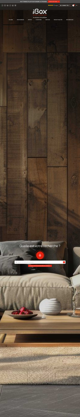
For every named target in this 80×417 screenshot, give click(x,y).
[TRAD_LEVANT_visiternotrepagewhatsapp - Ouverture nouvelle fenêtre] (15, 5)
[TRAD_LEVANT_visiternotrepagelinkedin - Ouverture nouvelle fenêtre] (8, 5)
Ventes (30, 19)
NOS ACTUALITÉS (58, 19)
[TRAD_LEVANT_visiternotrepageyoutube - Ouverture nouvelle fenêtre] (13, 5)
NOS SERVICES (69, 19)
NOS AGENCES (20, 19)
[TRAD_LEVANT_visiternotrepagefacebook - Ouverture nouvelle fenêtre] (2, 5)
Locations (38, 19)
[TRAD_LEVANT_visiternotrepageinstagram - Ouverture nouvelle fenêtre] (5, 5)
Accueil (11, 19)
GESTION (47, 19)
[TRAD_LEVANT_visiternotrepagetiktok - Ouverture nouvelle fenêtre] (10, 5)
